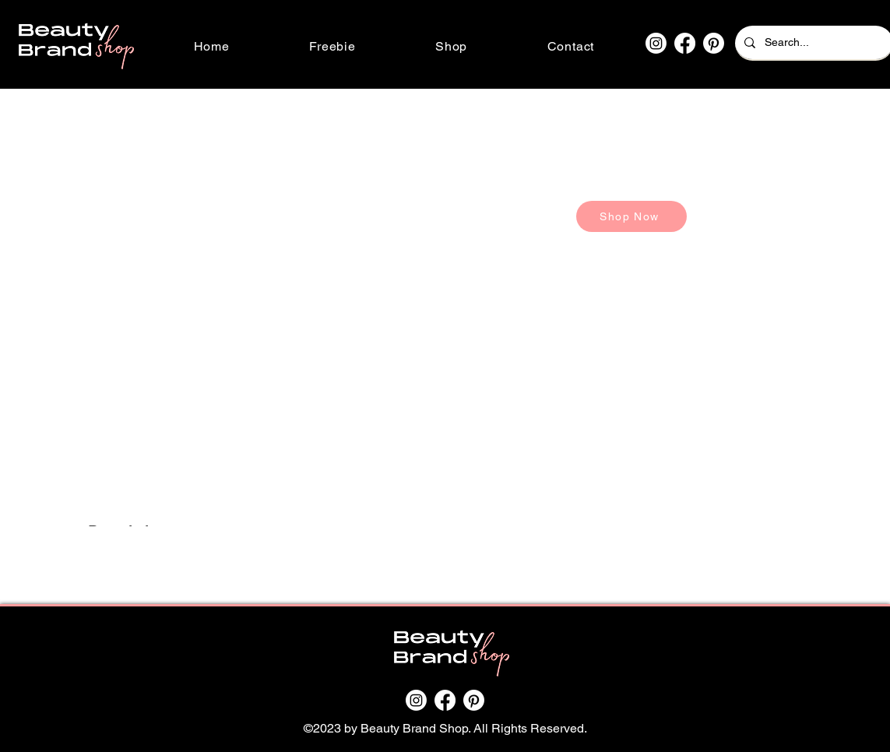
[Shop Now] (631, 216)
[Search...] (812, 42)
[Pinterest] (713, 43)
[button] (452, 46)
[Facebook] (684, 43)
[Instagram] (656, 43)
